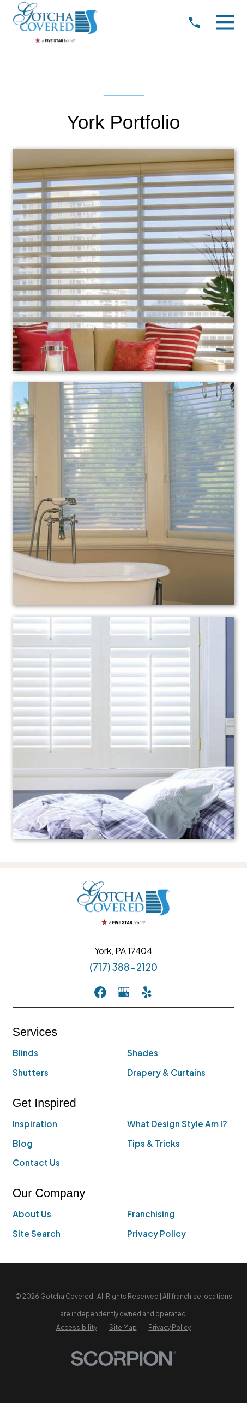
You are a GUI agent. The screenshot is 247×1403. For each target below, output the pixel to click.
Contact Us (36, 1162)
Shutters (31, 1072)
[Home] (55, 22)
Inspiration (35, 1123)
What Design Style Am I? (177, 1123)
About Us (32, 1214)
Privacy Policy (156, 1233)
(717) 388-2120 (123, 967)
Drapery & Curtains (166, 1072)
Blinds (25, 1052)
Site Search (37, 1233)
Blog (23, 1143)
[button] (124, 260)
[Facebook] (100, 992)
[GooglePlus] (124, 992)
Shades (142, 1052)
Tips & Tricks (153, 1143)
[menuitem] (76, 1327)
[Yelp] (147, 992)
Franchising (151, 1214)
